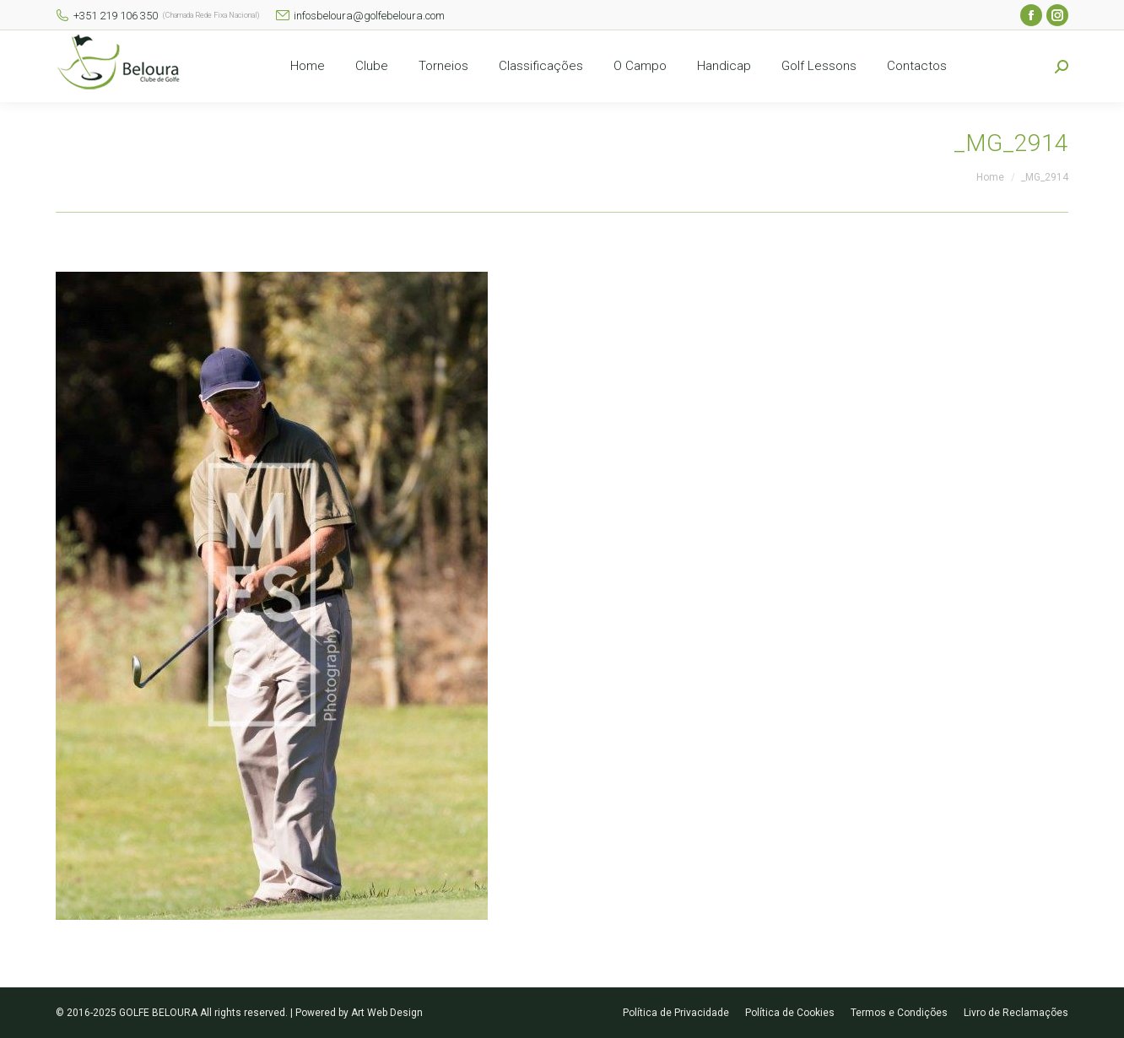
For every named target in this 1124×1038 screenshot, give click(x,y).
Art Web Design (387, 1013)
